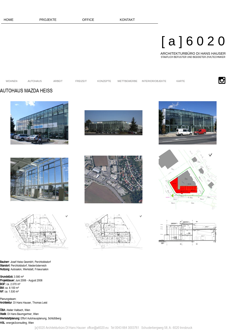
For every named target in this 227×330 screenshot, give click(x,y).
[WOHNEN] (11, 81)
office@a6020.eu (98, 327)
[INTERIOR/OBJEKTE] (154, 81)
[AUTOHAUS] (34, 81)
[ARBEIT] (57, 81)
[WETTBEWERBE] (127, 81)
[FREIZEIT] (81, 81)
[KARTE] (180, 81)
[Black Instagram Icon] (222, 80)
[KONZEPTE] (104, 81)
